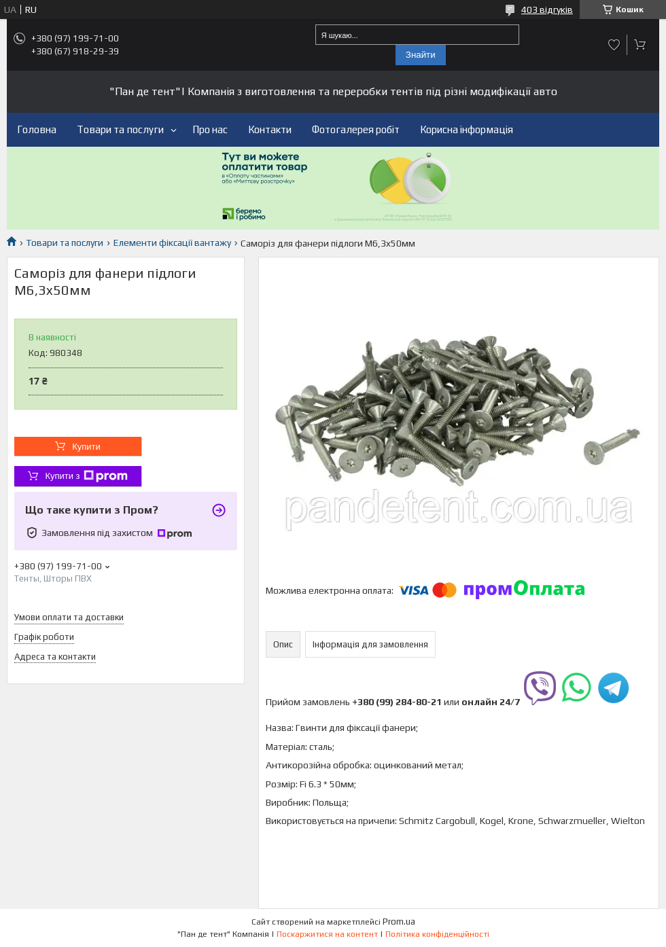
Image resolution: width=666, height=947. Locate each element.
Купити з (86, 476)
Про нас (210, 129)
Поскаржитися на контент (327, 934)
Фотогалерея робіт (356, 129)
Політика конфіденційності (437, 934)
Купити (86, 447)
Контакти (270, 129)
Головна (36, 129)
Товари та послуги (120, 129)
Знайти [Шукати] (421, 55)
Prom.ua (399, 921)
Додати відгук (614, 45)
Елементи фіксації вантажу (172, 242)
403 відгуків (547, 9)
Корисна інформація (466, 129)
